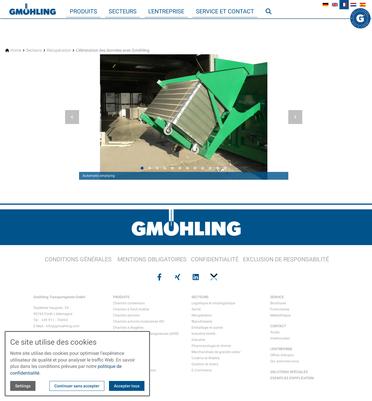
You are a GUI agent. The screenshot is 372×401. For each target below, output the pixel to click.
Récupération (202, 315)
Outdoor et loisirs (205, 364)
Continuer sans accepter (76, 386)
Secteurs (123, 11)
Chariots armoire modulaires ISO (138, 321)
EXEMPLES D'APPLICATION (292, 378)
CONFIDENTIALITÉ (215, 259)
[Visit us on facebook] (158, 277)
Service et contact (225, 11)
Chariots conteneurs (129, 303)
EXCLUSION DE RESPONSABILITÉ (286, 259)
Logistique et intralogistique (213, 303)
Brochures (278, 303)
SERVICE (277, 297)
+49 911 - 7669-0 (54, 320)
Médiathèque (280, 315)
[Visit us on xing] (177, 277)
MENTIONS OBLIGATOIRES (152, 259)
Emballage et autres (207, 328)
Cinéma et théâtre (205, 358)
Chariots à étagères (128, 328)
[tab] (142, 168)
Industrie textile (203, 334)
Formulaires (279, 309)
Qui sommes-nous (284, 361)
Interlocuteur (280, 338)
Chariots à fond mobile (131, 309)
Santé (196, 309)
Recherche (271, 22)
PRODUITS (121, 297)
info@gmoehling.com (63, 326)
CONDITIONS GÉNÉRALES (78, 259)
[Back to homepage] (32, 9)
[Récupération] (59, 50)
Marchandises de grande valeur (216, 352)
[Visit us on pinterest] (213, 277)
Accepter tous (127, 386)
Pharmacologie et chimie (211, 346)
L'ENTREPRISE (281, 349)
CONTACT (278, 326)
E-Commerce (202, 370)
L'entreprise (166, 11)
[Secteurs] (34, 50)
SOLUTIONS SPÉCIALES (289, 372)
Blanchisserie (202, 321)
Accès (275, 332)
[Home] (15, 50)
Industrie (198, 340)
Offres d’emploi (282, 355)
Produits (83, 11)
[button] (72, 117)
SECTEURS (200, 297)
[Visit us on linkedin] (195, 277)
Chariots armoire (126, 315)
